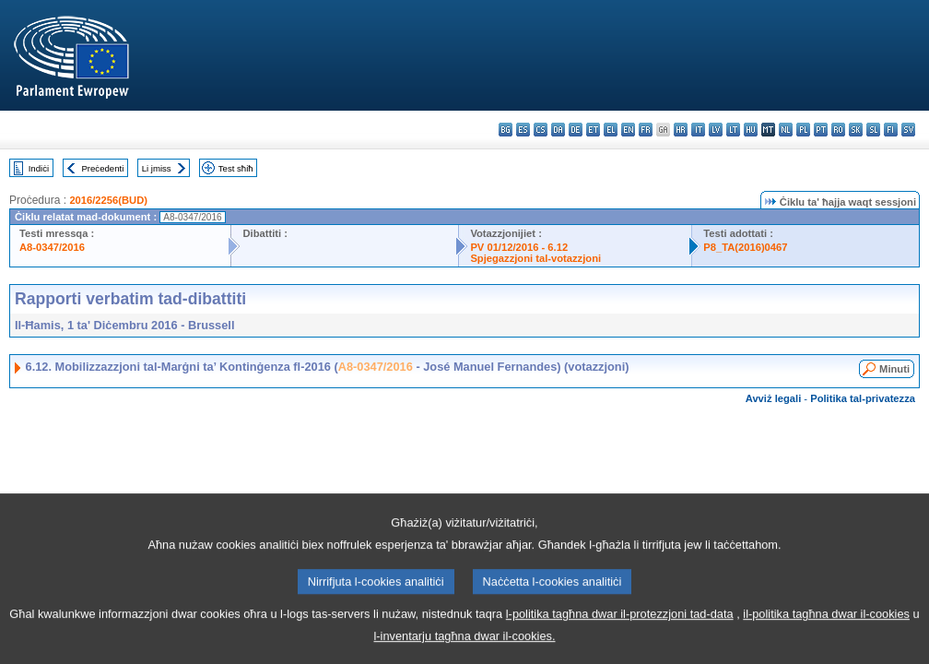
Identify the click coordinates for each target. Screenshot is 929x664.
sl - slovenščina (873, 129)
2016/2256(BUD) (108, 200)
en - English (628, 129)
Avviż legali (774, 398)
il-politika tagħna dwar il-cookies (826, 633)
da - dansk (558, 129)
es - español (523, 129)
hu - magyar (751, 129)
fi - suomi (891, 129)
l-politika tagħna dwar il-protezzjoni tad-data (620, 633)
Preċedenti (102, 168)
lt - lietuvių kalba (733, 129)
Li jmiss (156, 168)
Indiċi (39, 168)
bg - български (505, 129)
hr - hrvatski (681, 129)
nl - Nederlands (786, 129)
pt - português (821, 129)
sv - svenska (908, 129)
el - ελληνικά (610, 129)
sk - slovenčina (856, 129)
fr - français (646, 129)
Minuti (894, 368)
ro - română (838, 129)
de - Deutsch (575, 129)
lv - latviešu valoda (716, 129)
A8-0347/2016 (52, 247)
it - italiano (698, 129)
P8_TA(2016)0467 (745, 247)
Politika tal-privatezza (862, 398)
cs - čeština (540, 129)
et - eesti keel (593, 129)
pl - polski (803, 129)
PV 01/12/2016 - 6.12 (519, 247)
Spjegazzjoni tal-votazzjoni (535, 258)
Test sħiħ (235, 168)
